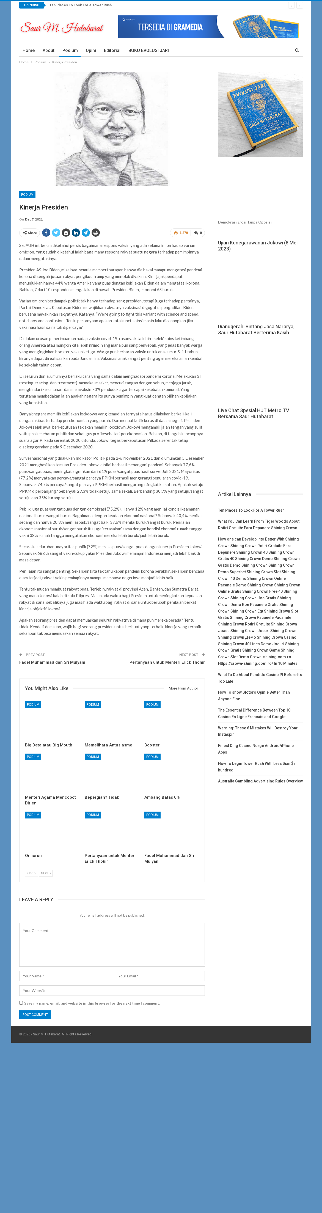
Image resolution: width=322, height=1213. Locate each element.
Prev (31, 873)
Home (29, 50)
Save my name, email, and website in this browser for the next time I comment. (92, 1003)
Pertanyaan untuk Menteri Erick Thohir (167, 662)
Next (46, 873)
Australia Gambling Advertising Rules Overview (260, 781)
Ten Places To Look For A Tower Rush (80, 5)
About (48, 50)
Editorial (112, 50)
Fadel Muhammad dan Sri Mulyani (52, 662)
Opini (91, 50)
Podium (70, 50)
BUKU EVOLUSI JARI (148, 50)
